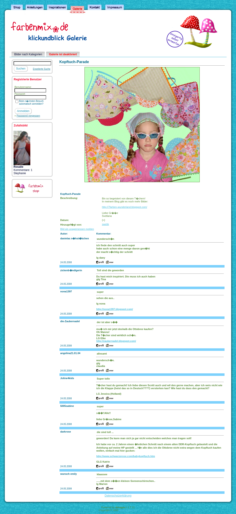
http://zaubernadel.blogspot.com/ (116, 341)
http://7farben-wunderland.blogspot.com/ (124, 207)
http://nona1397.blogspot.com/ (114, 309)
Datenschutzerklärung (118, 495)
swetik (105, 224)
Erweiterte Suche (41, 69)
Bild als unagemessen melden (77, 229)
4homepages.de (128, 510)
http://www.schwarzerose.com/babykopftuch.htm (125, 456)
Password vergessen (28, 115)
